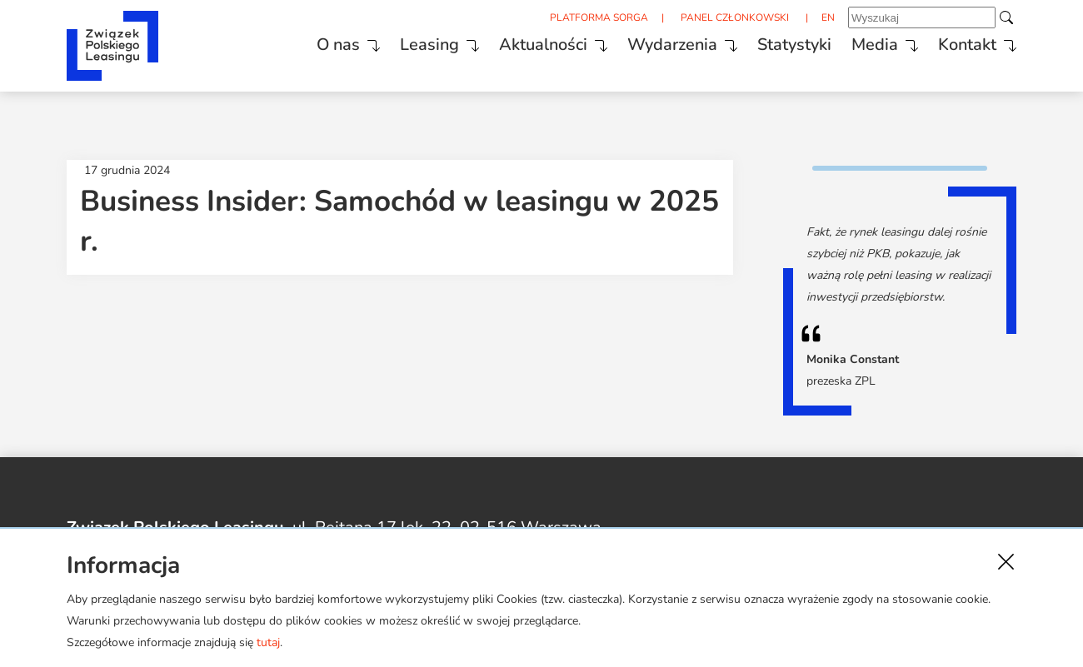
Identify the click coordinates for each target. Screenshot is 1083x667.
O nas (338, 44)
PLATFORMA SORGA (599, 17)
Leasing (429, 44)
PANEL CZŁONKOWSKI (735, 17)
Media (874, 44)
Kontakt (967, 44)
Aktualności (543, 44)
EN (828, 17)
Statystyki (794, 44)
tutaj (268, 642)
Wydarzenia (672, 44)
